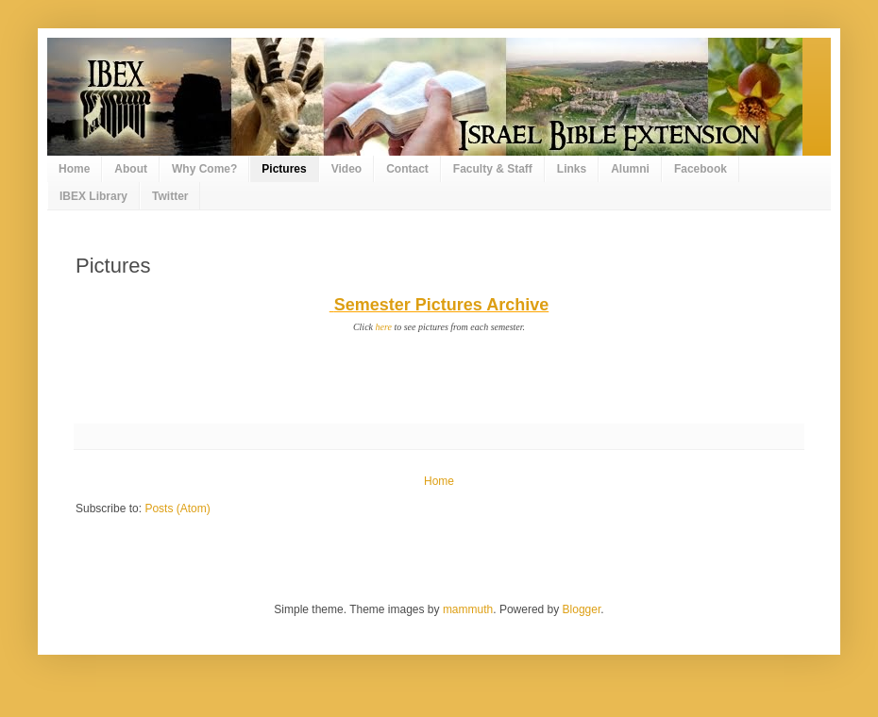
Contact (407, 168)
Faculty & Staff (492, 168)
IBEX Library (93, 196)
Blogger (582, 609)
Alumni (630, 168)
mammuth (468, 609)
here (384, 327)
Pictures (284, 168)
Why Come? (204, 168)
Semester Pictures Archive (441, 304)
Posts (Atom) (177, 508)
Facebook (700, 168)
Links (571, 168)
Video (346, 168)
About (130, 168)
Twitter (170, 196)
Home (74, 168)
